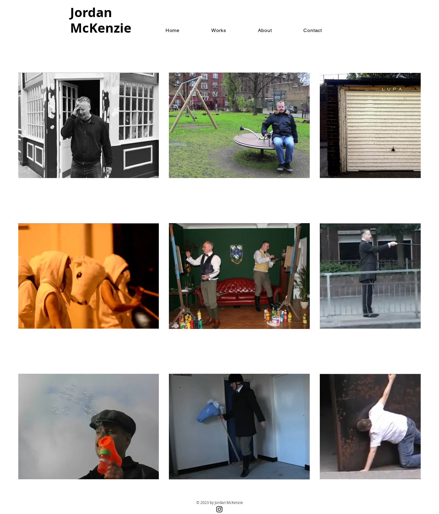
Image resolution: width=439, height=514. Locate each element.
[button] (219, 30)
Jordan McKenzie (100, 20)
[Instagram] (219, 509)
